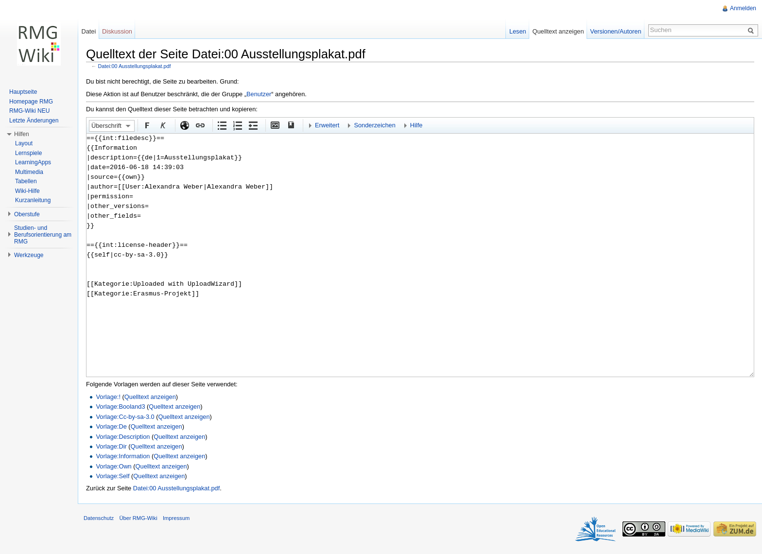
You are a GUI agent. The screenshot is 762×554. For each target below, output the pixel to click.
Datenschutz (99, 518)
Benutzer (258, 94)
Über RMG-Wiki (138, 518)
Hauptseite (23, 91)
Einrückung (253, 125)
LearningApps (33, 162)
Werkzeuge (28, 255)
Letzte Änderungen (33, 120)
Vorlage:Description (123, 436)
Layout (24, 143)
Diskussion (117, 31)
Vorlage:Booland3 (120, 406)
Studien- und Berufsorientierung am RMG (42, 235)
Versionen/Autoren (615, 31)
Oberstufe (27, 214)
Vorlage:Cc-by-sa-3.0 (125, 416)
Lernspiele (28, 153)
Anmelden (743, 8)
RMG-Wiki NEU (29, 110)
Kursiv (162, 125)
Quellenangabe (290, 125)
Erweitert (327, 125)
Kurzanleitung (33, 200)
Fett (147, 125)
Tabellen (26, 181)
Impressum (176, 518)
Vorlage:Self (112, 476)
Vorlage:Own (113, 466)
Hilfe (416, 125)
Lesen (517, 31)
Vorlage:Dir (111, 446)
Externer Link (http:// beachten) (184, 125)
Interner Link (200, 125)
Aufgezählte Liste (221, 125)
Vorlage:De (111, 426)
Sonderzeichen (374, 125)
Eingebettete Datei (274, 125)
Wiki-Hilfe (27, 191)
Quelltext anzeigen (150, 396)
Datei (88, 31)
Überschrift (106, 125)
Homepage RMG (31, 101)
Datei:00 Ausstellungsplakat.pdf (134, 66)
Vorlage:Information (123, 456)
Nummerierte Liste (237, 125)
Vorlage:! (108, 396)
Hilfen (21, 134)
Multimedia (29, 172)
